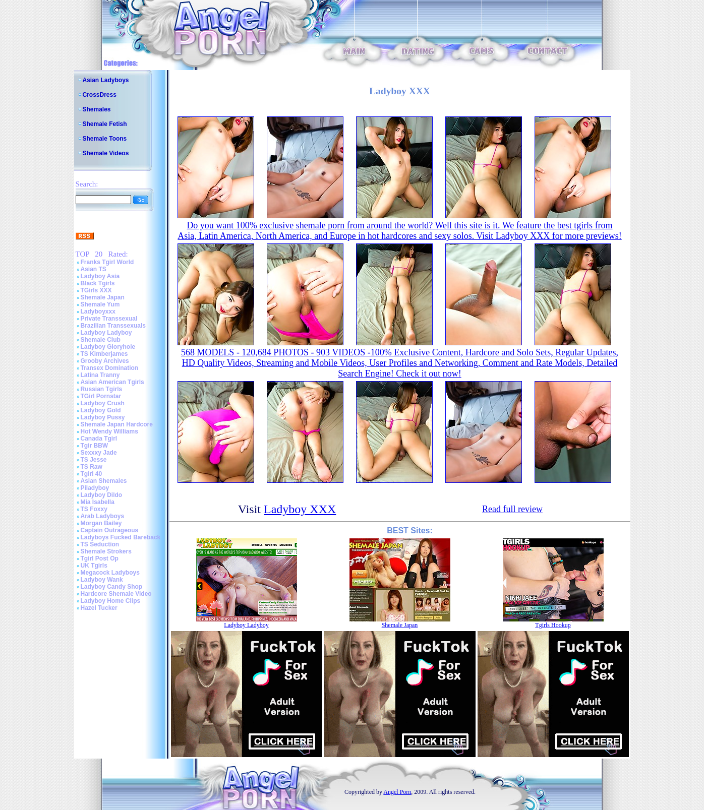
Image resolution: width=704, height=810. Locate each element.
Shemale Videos (106, 153)
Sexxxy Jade (99, 452)
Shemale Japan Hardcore (117, 424)
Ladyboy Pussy (103, 417)
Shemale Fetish (105, 124)
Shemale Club (101, 339)
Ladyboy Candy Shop (112, 586)
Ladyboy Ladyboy (106, 332)
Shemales (97, 109)
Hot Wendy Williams (109, 431)
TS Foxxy (94, 509)
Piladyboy (95, 487)
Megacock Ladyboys (110, 572)
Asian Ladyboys (106, 80)
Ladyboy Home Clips (111, 600)
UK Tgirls (94, 565)
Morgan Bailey (101, 523)
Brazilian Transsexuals (113, 325)
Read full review (512, 509)
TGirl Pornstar (101, 396)
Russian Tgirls (102, 389)
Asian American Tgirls (112, 382)
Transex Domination (110, 367)
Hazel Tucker (99, 607)
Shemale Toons (105, 138)
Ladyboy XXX (300, 509)
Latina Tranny (100, 375)
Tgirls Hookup (552, 625)
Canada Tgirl (99, 438)
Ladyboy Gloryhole (108, 346)
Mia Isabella (97, 502)
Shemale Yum (100, 304)
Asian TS (93, 269)
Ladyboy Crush (103, 403)
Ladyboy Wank (102, 579)
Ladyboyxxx (98, 311)
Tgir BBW (94, 445)
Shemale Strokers (106, 551)
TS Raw (91, 466)
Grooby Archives (105, 360)
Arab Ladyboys (103, 516)
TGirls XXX (96, 290)
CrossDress (99, 94)
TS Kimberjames (104, 353)
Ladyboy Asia (100, 276)
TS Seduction (100, 544)
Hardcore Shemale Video (116, 593)
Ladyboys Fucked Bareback (121, 537)
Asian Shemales (104, 480)
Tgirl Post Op (100, 558)
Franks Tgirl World (107, 262)
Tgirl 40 (91, 473)
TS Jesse (94, 459)
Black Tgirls (98, 283)
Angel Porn (397, 791)
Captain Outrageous (110, 530)
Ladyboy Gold (101, 410)
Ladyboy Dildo (102, 495)
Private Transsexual (109, 318)
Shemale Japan (103, 297)
